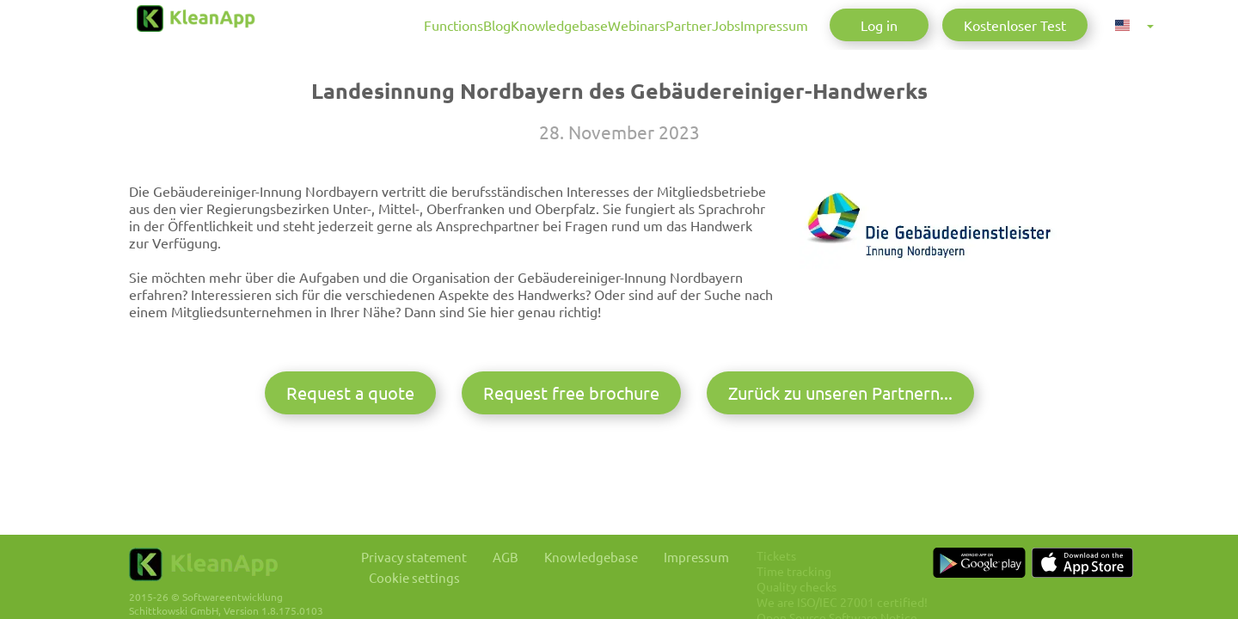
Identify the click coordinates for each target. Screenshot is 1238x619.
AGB (523, 552)
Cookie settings (422, 574)
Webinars (550, 25)
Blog (368, 25)
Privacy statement (422, 552)
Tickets (820, 551)
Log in (879, 25)
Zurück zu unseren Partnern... (840, 470)
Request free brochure (571, 470)
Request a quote (350, 470)
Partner (624, 25)
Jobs (683, 25)
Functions (303, 25)
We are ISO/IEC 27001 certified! (885, 597)
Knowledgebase (451, 25)
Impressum (753, 25)
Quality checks (840, 582)
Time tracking (837, 566)
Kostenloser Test (1015, 25)
